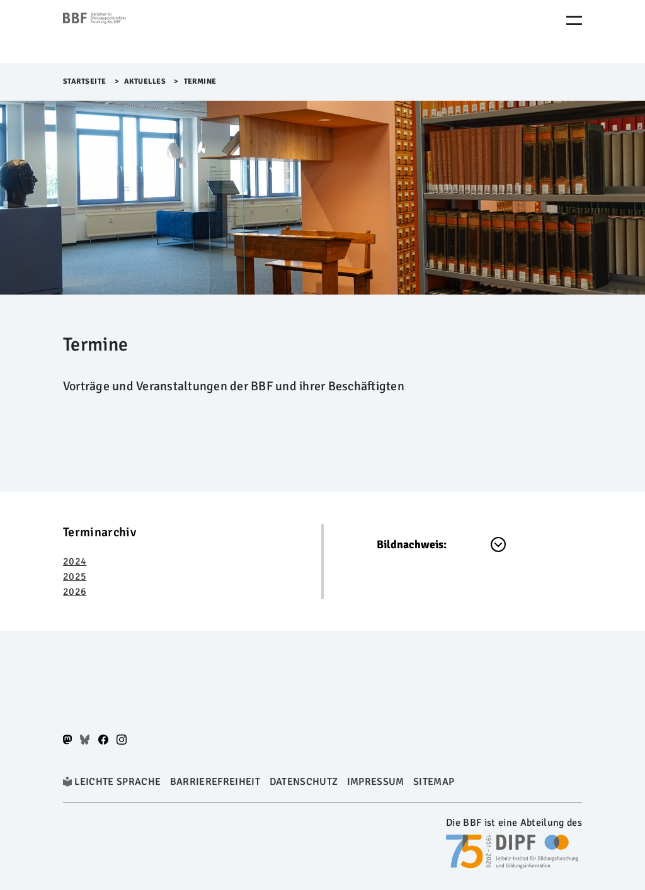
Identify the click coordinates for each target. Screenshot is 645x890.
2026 (74, 591)
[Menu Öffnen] (574, 20)
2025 (74, 576)
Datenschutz (304, 781)
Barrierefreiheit (215, 781)
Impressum (375, 781)
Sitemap (433, 781)
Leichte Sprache (117, 781)
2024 (74, 561)
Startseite (84, 81)
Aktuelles (145, 81)
